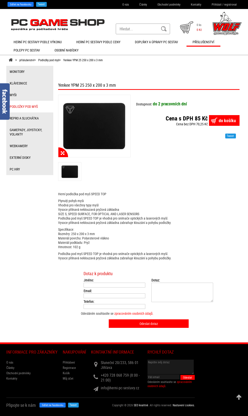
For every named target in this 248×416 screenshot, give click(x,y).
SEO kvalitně (141, 405)
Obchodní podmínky (168, 4)
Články (143, 4)
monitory (17, 71)
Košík (66, 373)
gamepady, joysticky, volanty (26, 131)
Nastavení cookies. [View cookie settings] (184, 405)
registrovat (230, 4)
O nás (125, 4)
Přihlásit (217, 4)
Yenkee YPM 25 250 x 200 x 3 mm (83, 60)
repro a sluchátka (24, 118)
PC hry (15, 169)
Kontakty (196, 4)
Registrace (69, 367)
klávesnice (18, 83)
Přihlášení (69, 362)
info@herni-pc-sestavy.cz (120, 388)
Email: (88, 291)
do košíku (227, 120)
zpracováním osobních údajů (133, 313)
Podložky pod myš (48, 60)
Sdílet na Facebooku (20, 4)
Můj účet (68, 378)
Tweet (41, 4)
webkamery (19, 146)
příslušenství (26, 60)
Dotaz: (155, 280)
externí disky (20, 157)
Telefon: (89, 301)
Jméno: (89, 280)
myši (13, 95)
